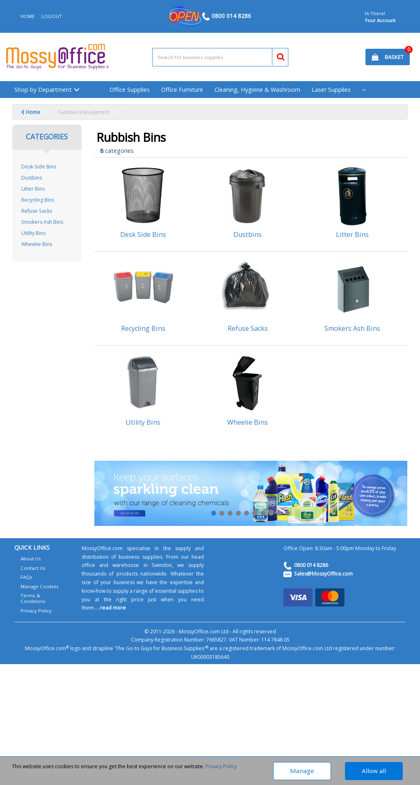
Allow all (374, 771)
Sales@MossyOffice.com (323, 573)
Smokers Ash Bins (42, 221)
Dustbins (31, 177)
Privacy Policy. (221, 766)
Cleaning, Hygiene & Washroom (257, 89)
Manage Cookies (40, 586)
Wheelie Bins (36, 244)
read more (113, 607)
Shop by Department (43, 89)
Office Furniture (182, 89)
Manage (302, 771)
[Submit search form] (277, 56)
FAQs (26, 577)
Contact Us (33, 568)
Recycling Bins (37, 199)
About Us (31, 558)
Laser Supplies (331, 89)
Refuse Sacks (36, 210)
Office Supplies (130, 89)
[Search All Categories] (220, 57)
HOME (27, 16)
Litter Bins (33, 188)
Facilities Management (84, 112)
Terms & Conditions (33, 598)
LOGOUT (51, 16)
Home (30, 112)
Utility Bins (33, 233)
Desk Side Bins (38, 166)
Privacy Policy (36, 611)
